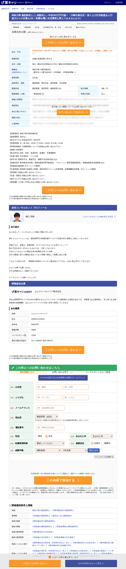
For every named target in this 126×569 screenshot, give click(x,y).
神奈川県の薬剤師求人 (41, 510)
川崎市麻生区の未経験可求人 (59, 545)
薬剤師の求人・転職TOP (9, 9)
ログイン (107, 2)
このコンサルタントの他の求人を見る (99, 217)
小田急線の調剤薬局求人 (42, 526)
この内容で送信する (63, 480)
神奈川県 (30, 9)
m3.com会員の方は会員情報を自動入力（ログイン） (63, 377)
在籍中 (97, 443)
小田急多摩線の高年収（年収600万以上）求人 (78, 553)
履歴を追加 (93, 450)
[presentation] (31, 466)
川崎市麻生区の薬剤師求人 (63, 510)
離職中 (107, 443)
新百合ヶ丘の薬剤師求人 (62, 516)
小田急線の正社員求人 (41, 537)
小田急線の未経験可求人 (47, 553)
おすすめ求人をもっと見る (91, 563)
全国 (22, 9)
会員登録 (119, 2)
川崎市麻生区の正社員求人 (43, 532)
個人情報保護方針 (47, 473)
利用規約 (34, 473)
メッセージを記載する (104, 457)
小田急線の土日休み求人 (79, 551)
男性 (40, 436)
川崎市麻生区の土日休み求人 (84, 543)
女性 (50, 436)
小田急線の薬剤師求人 (41, 516)
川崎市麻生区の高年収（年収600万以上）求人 (50, 543)
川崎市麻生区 (40, 9)
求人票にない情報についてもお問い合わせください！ (73, 110)
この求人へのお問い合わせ (63, 42)
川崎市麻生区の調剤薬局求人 (44, 521)
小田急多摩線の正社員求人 (64, 537)
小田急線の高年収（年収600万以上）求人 (49, 551)
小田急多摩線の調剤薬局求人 (67, 526)
